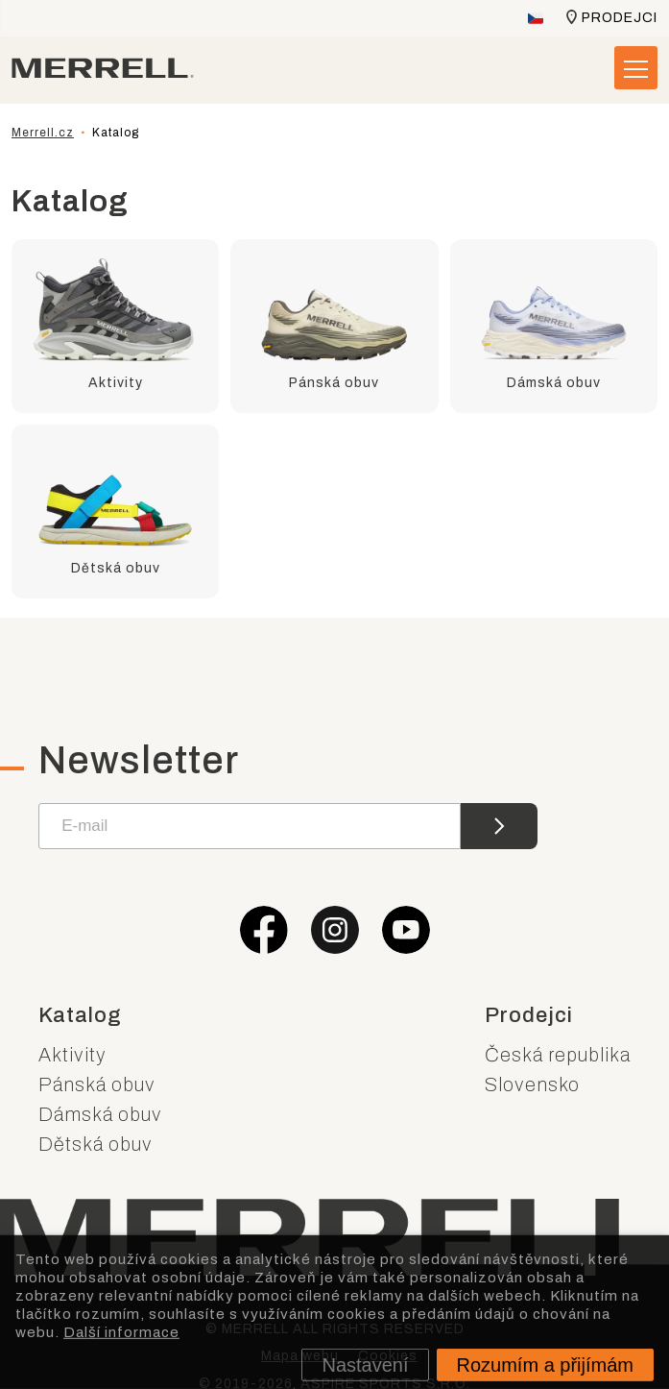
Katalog (80, 1015)
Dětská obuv (95, 1144)
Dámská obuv (100, 1114)
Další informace (121, 1331)
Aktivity (72, 1054)
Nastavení (365, 1365)
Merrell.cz (43, 132)
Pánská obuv (96, 1084)
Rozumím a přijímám (545, 1365)
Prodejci (619, 18)
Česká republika (558, 1054)
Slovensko (532, 1084)
